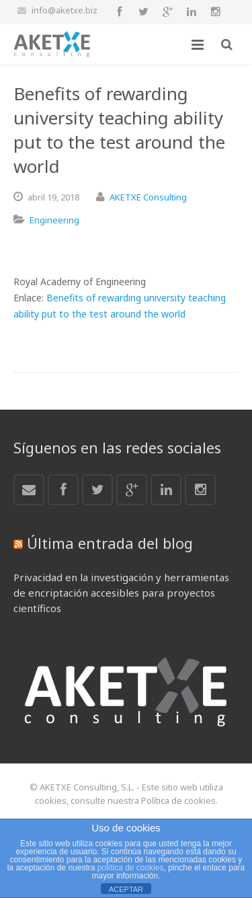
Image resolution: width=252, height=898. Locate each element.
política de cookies (130, 867)
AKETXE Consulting (148, 197)
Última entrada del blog (110, 543)
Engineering (54, 220)
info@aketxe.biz (64, 10)
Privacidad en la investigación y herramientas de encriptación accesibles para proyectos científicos (121, 592)
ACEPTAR (126, 889)
